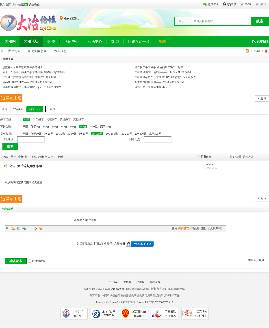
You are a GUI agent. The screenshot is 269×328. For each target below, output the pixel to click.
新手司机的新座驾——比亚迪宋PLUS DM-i (159, 82)
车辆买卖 (18, 109)
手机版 (127, 282)
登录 (109, 243)
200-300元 (140, 133)
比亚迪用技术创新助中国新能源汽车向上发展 (29, 77)
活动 (52, 109)
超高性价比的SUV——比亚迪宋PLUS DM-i (27, 82)
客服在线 (155, 282)
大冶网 (10, 41)
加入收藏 (18, 4)
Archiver (113, 282)
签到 (162, 41)
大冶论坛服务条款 (29, 166)
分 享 (51, 41)
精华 (41, 156)
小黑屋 (141, 282)
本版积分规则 (256, 260)
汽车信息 (60, 51)
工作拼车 (38, 119)
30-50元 (71, 133)
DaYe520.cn (117, 288)
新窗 (203, 156)
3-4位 (64, 126)
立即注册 (119, 243)
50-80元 (83, 133)
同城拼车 (51, 119)
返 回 (263, 98)
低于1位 (35, 126)
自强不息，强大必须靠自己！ (151, 87)
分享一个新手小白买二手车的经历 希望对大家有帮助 (33, 72)
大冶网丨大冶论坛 (2, 51)
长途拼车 (65, 119)
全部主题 (7, 156)
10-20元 (48, 133)
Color (13, 228)
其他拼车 (78, 119)
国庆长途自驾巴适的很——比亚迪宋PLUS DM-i (162, 72)
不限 (26, 119)
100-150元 (112, 133)
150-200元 (126, 133)
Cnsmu (141, 302)
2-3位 (55, 126)
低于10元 (36, 133)
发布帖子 (262, 41)
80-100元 (97, 133)
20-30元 (60, 133)
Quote (29, 228)
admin (209, 164)
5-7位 (83, 126)
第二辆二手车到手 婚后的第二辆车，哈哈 (159, 67)
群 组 (115, 41)
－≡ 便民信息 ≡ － (37, 51)
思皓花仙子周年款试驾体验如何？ (22, 67)
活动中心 (95, 41)
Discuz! (113, 302)
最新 (21, 156)
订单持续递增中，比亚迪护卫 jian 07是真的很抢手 (32, 87)
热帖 (34, 156)
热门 (27, 156)
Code (35, 228)
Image (18, 228)
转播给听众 (37, 260)
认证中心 (71, 41)
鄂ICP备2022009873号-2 (159, 302)
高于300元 (155, 133)
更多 (47, 156)
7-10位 (94, 126)
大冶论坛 (31, 41)
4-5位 (73, 126)
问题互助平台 (139, 41)
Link (24, 228)
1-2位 (46, 126)
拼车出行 (34, 109)
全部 (4, 109)
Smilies (41, 228)
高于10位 (105, 126)
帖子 (181, 21)
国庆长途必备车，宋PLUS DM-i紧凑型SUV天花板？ (165, 77)
